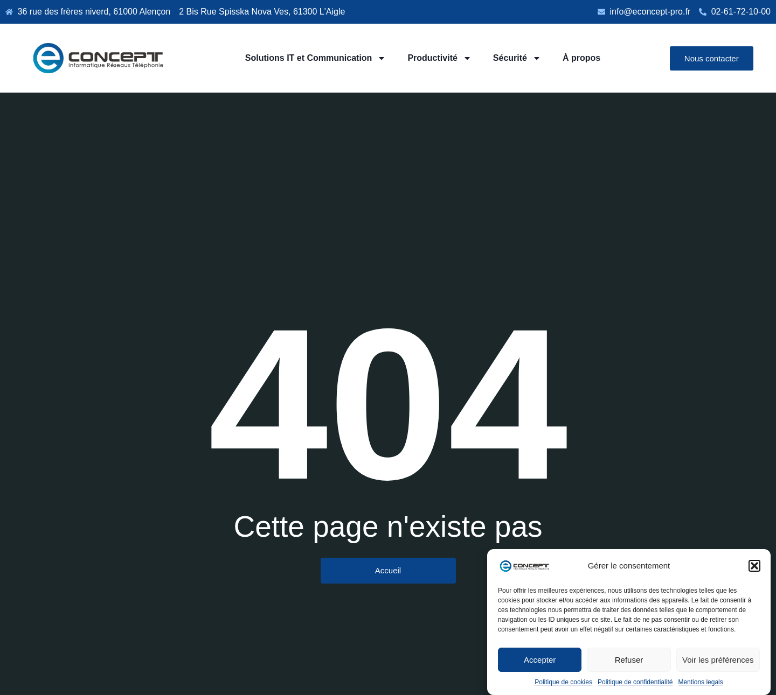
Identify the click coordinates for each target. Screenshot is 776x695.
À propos (581, 57)
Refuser (629, 659)
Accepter (540, 659)
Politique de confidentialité (635, 682)
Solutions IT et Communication (315, 58)
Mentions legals (700, 682)
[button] (754, 565)
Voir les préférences (718, 659)
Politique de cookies (563, 682)
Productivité (439, 58)
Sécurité (517, 58)
